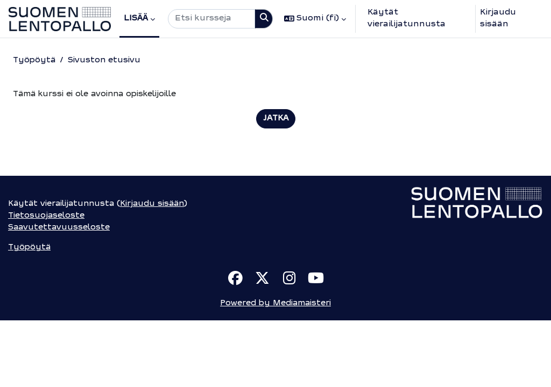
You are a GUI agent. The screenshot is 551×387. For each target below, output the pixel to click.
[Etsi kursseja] (211, 18)
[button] (315, 19)
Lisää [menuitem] (136, 19)
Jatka (275, 119)
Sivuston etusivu (105, 60)
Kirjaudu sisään (498, 18)
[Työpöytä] (60, 19)
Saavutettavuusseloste (59, 293)
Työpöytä (34, 60)
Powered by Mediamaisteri (275, 370)
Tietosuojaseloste (47, 281)
